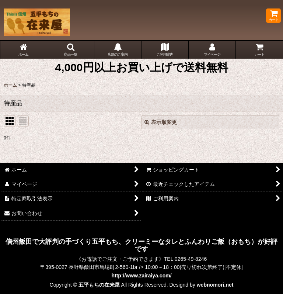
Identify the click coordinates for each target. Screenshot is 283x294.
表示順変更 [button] (160, 122)
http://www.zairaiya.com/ (141, 276)
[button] (70, 50)
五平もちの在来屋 (99, 285)
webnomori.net (215, 285)
